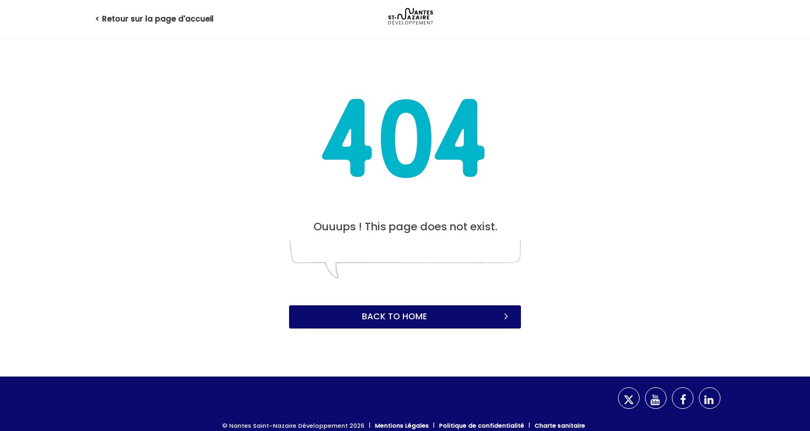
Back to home (436, 316)
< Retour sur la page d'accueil (154, 18)
